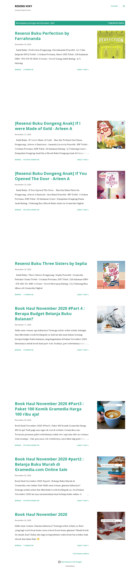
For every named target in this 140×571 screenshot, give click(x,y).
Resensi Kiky (23, 6)
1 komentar (28, 294)
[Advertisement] (52, 96)
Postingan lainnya (81, 554)
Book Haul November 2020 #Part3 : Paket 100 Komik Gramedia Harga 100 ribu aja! (49, 409)
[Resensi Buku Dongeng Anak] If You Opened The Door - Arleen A (51, 176)
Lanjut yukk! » (83, 70)
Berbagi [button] (18, 70)
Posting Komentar (31, 160)
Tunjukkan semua (116, 23)
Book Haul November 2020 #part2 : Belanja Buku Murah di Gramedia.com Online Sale (49, 464)
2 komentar (28, 70)
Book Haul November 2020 (41, 514)
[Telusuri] (114, 6)
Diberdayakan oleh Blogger (70, 562)
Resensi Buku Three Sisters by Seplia (51, 263)
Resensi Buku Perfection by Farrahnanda (42, 36)
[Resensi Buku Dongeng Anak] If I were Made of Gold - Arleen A (47, 126)
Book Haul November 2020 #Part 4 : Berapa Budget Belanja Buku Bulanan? (50, 314)
